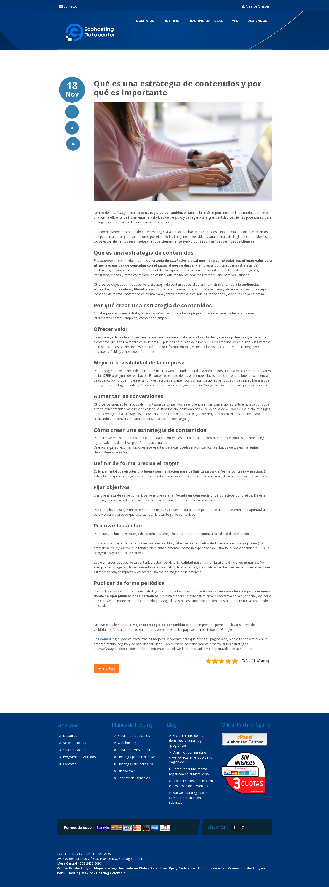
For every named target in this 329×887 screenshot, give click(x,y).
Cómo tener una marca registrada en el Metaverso (189, 771)
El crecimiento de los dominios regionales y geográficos (186, 740)
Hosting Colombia (110, 873)
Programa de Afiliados (79, 757)
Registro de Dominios (134, 778)
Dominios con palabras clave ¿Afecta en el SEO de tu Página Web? (190, 757)
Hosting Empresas (205, 20)
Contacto (68, 6)
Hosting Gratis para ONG (136, 764)
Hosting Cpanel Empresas (137, 757)
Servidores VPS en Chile (135, 750)
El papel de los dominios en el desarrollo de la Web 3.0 (191, 783)
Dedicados (257, 20)
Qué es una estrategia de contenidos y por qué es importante (177, 88)
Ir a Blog (106, 668)
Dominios (145, 20)
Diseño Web (127, 771)
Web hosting (127, 742)
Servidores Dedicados (134, 735)
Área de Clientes (256, 6)
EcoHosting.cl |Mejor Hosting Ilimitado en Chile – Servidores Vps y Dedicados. (132, 868)
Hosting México (80, 873)
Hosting (171, 20)
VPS (235, 20)
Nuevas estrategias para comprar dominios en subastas (189, 797)
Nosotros (70, 735)
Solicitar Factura (75, 750)
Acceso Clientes (74, 742)
